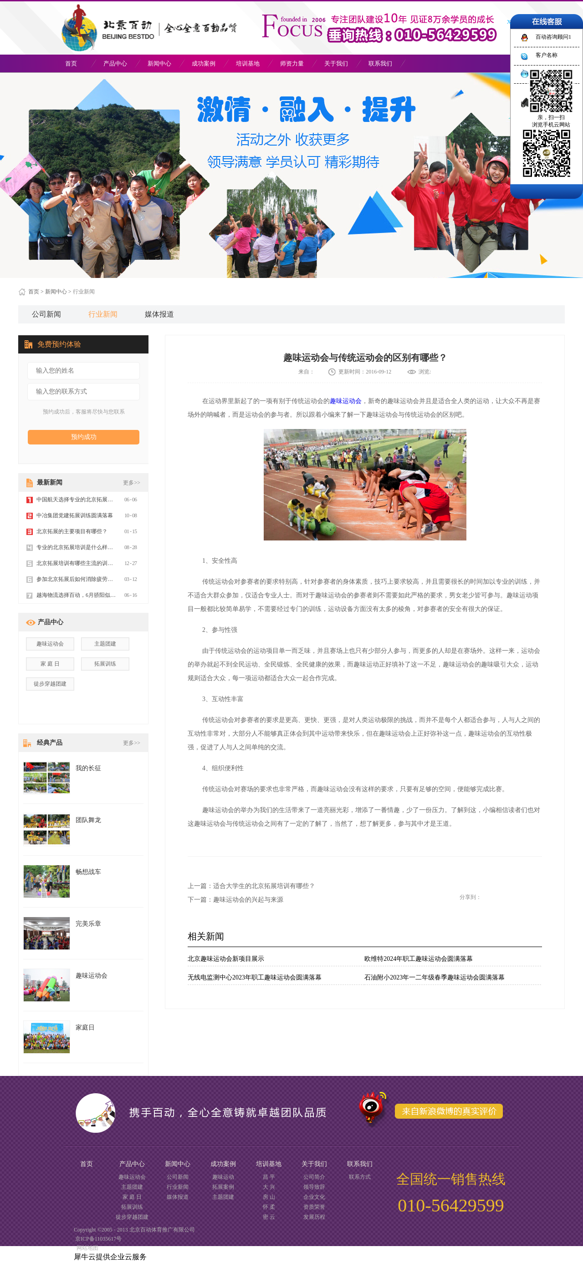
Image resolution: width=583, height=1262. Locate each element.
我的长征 (88, 768)
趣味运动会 (346, 401)
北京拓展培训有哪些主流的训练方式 (80, 563)
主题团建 (105, 644)
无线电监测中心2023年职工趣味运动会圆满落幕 (255, 977)
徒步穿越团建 (50, 684)
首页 (71, 63)
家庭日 (85, 1027)
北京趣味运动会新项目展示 (226, 958)
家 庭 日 (50, 664)
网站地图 (86, 1248)
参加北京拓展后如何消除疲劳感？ (77, 579)
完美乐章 (88, 923)
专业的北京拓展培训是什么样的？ (77, 547)
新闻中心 (56, 291)
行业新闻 (84, 291)
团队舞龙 (88, 820)
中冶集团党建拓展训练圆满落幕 (74, 515)
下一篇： (235, 899)
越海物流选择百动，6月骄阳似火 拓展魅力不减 (93, 595)
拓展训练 (105, 664)
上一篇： (251, 886)
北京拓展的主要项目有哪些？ (71, 531)
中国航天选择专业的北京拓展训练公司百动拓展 (93, 499)
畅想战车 (88, 871)
